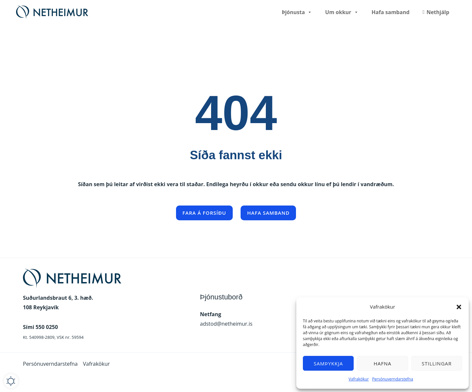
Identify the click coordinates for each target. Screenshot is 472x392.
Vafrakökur (359, 379)
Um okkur (342, 12)
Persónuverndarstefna (392, 379)
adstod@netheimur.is (226, 323)
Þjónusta (297, 12)
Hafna (382, 363)
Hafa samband (391, 12)
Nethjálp (437, 12)
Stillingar (437, 363)
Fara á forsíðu (204, 212)
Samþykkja (328, 363)
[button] (459, 307)
